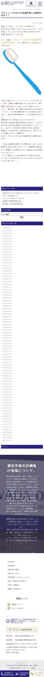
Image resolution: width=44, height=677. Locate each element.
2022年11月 (7, 322)
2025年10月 (7, 241)
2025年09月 (7, 244)
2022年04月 (7, 341)
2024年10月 (7, 268)
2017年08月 (7, 435)
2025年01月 (7, 260)
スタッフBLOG (17, 608)
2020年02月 (7, 378)
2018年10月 (7, 419)
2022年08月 (7, 330)
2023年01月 (7, 317)
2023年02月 (7, 314)
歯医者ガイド (16, 604)
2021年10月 (7, 354)
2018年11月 (7, 416)
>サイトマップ (22, 663)
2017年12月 (7, 424)
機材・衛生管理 (14, 589)
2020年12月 (7, 362)
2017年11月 (7, 427)
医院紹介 (11, 566)
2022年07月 (7, 333)
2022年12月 (7, 319)
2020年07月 (7, 368)
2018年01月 (7, 421)
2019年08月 (7, 392)
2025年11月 (7, 238)
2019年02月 (7, 408)
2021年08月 (7, 360)
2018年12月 (7, 413)
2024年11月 (7, 265)
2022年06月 (7, 335)
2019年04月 (7, 403)
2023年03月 (7, 311)
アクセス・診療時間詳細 (22, 630)
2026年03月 (7, 230)
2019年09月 (7, 389)
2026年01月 (7, 233)
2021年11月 (7, 351)
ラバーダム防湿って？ (11, 196)
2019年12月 (7, 384)
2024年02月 (7, 284)
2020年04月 (7, 376)
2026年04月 (7, 228)
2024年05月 (7, 279)
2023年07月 (7, 300)
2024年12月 (7, 263)
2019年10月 (7, 386)
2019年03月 (7, 405)
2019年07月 (7, 394)
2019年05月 (7, 400)
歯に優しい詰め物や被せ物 (12, 204)
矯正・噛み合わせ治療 (16, 581)
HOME (11, 562)
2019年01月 (7, 411)
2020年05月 (7, 373)
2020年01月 (7, 381)
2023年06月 (7, 303)
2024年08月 (7, 271)
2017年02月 (7, 440)
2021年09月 (7, 357)
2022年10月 (7, 325)
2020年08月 (7, 365)
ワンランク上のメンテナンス (13, 198)
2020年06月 (7, 370)
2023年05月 (7, 306)
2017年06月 (7, 438)
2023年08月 (7, 298)
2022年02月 (7, 343)
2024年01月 (7, 287)
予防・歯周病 (13, 585)
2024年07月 (7, 273)
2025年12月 (7, 236)
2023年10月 (7, 295)
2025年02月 (7, 257)
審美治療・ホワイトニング (18, 577)
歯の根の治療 (13, 569)
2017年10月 (7, 430)
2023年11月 (7, 292)
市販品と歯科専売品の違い (12, 201)
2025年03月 (7, 255)
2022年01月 (7, 346)
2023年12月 (7, 290)
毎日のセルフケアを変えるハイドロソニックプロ (21, 193)
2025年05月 (7, 252)
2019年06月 (7, 397)
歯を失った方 (13, 573)
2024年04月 (7, 281)
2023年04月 (7, 308)
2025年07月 (7, 247)
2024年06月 (7, 276)
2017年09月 (7, 432)
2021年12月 (7, 349)
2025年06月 (7, 249)
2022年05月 (7, 338)
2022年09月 (7, 327)
